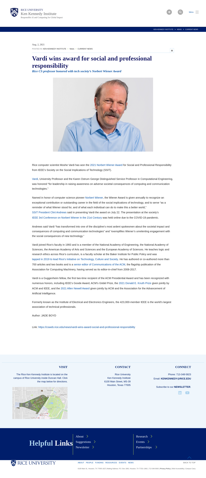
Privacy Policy (165, 469)
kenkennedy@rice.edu (176, 378)
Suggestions (83, 442)
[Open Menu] (192, 12)
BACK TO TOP (189, 463)
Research (142, 436)
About (80, 436)
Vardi (35, 178)
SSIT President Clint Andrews (49, 212)
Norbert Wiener (94, 197)
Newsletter (182, 387)
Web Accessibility (178, 469)
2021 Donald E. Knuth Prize (135, 283)
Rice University (32, 10)
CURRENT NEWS (191, 29)
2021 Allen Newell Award (75, 288)
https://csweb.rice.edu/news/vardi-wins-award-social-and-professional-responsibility (86, 327)
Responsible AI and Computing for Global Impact (42, 17)
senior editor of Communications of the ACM (99, 264)
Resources (111, 463)
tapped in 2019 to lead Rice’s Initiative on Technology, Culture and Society (75, 259)
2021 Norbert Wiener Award (106, 165)
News (179, 29)
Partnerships (144, 447)
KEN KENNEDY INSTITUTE (163, 29)
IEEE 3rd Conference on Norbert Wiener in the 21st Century (67, 217)
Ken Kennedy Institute (38, 13)
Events (140, 442)
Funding (99, 463)
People (89, 463)
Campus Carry (190, 469)
